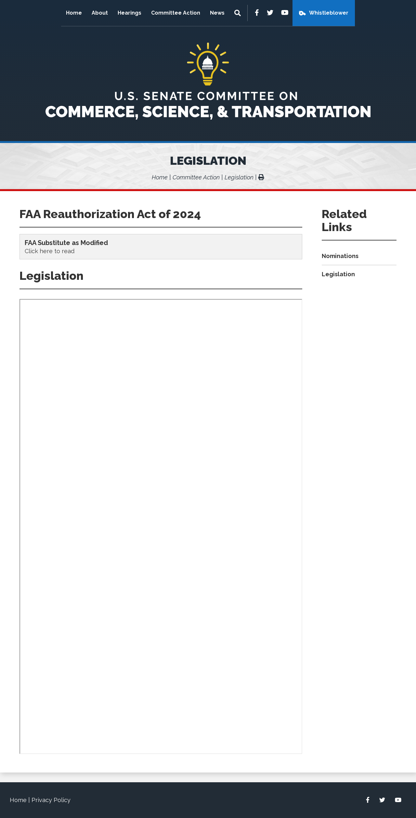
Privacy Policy (51, 800)
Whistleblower (328, 13)
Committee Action (175, 13)
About (100, 13)
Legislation (208, 160)
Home (74, 13)
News (217, 13)
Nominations (340, 256)
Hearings (129, 13)
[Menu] (238, 13)
